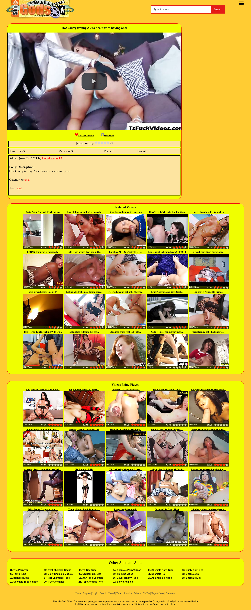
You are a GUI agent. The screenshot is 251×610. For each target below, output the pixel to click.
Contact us (170, 593)
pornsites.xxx (21, 577)
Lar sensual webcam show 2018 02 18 (167, 252)
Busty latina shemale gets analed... (84, 212)
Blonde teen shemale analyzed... (167, 429)
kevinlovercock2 (52, 158)
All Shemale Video (161, 577)
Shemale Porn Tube (162, 570)
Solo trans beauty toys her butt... (84, 252)
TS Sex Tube (89, 570)
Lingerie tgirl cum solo (125, 509)
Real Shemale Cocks (59, 570)
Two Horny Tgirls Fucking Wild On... (43, 332)
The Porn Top (20, 570)
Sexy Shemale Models (60, 574)
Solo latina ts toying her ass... (84, 332)
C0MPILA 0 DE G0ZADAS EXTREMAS (126, 389)
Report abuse (157, 593)
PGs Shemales (56, 581)
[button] (94, 81)
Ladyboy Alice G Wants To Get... (125, 252)
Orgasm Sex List (91, 574)
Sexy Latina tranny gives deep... (125, 212)
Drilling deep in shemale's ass (84, 429)
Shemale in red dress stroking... (125, 429)
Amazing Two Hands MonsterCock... (42, 469)
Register (87, 593)
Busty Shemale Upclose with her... (208, 429)
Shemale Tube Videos (25, 581)
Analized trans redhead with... (125, 332)
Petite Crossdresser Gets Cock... (167, 292)
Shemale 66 (192, 574)
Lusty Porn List (194, 570)
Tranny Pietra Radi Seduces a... (84, 509)
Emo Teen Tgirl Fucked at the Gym (167, 212)
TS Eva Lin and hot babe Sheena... (125, 292)
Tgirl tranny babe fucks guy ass (208, 332)
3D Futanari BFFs (84, 469)
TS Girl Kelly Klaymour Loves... (125, 469)
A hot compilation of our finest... (42, 429)
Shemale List (193, 577)
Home (78, 593)
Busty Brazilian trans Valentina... (42, 389)
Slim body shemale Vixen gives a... (208, 509)
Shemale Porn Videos (129, 570)
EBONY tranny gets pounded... (42, 252)
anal (26, 180)
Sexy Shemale (125, 581)
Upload (111, 593)
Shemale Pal (158, 574)
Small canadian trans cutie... (167, 389)
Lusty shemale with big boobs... (208, 212)
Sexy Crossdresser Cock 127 (43, 292)
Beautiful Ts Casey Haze (167, 509)
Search (218, 9)
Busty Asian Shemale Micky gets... (42, 212)
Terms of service (124, 593)
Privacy (137, 593)
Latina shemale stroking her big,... (208, 469)
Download (107, 136)
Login (95, 593)
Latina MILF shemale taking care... (84, 292)
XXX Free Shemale (92, 577)
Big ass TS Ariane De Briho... (208, 292)
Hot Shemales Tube (59, 577)
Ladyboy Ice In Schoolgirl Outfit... (167, 469)
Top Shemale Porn (92, 581)
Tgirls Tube (19, 574)
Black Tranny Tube (127, 577)
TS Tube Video (125, 574)
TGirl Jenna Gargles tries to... (43, 509)
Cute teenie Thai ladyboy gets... (167, 332)
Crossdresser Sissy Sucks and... (208, 252)
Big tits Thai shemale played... (84, 389)
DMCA (146, 593)
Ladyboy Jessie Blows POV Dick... (208, 389)
